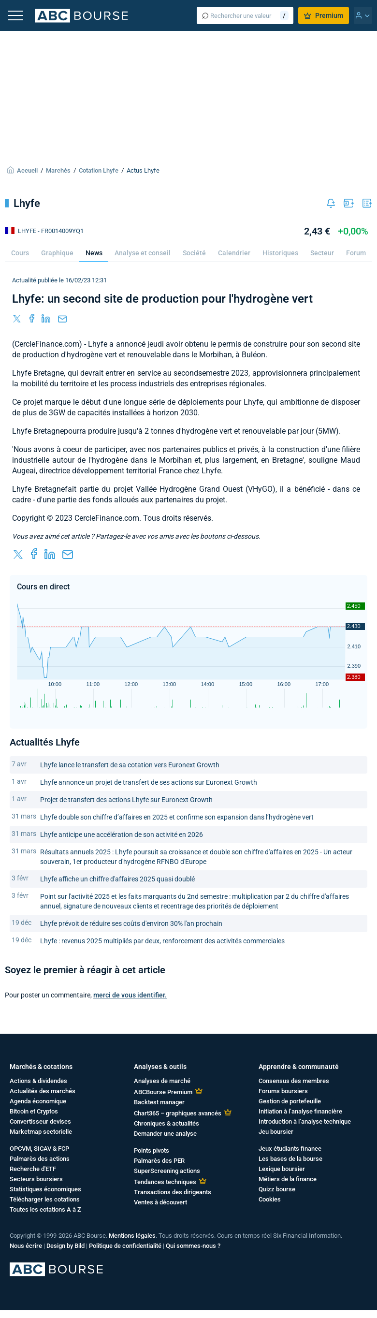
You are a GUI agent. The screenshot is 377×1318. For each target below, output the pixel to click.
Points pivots (151, 1150)
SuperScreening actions (167, 1170)
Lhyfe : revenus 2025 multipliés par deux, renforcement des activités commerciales (162, 941)
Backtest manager (159, 1102)
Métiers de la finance (288, 1179)
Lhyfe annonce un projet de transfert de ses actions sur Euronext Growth (148, 782)
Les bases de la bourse (290, 1158)
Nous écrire (26, 1245)
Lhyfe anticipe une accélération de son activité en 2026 (121, 834)
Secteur (322, 253)
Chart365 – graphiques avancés (177, 1113)
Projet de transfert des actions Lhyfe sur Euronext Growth (126, 800)
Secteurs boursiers (36, 1179)
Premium (323, 15)
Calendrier (234, 253)
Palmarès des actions (40, 1158)
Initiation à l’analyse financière (300, 1111)
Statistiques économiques (45, 1189)
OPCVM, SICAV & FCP (39, 1148)
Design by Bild (65, 1245)
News (94, 253)
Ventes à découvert (160, 1202)
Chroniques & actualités (166, 1123)
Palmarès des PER (159, 1160)
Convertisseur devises (40, 1121)
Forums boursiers (283, 1091)
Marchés (58, 170)
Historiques (280, 253)
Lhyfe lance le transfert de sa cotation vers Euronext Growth (129, 765)
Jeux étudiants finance (290, 1148)
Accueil (27, 170)
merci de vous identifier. (130, 995)
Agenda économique (38, 1101)
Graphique (57, 253)
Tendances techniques (165, 1182)
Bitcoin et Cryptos (34, 1111)
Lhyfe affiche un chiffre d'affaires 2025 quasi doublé (117, 879)
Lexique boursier (282, 1168)
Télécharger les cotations (45, 1199)
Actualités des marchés (42, 1091)
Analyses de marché (162, 1080)
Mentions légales (132, 1235)
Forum (356, 253)
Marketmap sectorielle (41, 1131)
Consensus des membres (294, 1080)
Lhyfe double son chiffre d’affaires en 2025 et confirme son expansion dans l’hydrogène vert (177, 817)
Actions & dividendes (38, 1080)
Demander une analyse (165, 1133)
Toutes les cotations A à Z (45, 1209)
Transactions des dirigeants (172, 1192)
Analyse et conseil (143, 253)
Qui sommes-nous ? (193, 1245)
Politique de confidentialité (125, 1245)
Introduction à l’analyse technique (305, 1121)
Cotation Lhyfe (98, 170)
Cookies (270, 1199)
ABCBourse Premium (163, 1092)
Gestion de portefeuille (290, 1101)
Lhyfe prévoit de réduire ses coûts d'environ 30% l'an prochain (131, 923)
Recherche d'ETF (33, 1168)
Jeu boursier (276, 1131)
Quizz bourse (277, 1189)
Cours (20, 253)
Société (194, 253)
